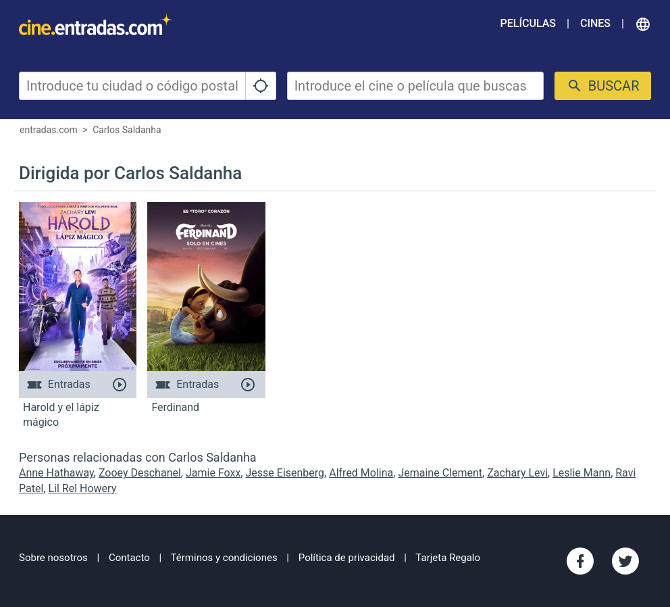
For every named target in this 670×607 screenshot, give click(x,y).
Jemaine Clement (440, 472)
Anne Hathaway (56, 472)
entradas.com (49, 129)
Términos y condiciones (224, 558)
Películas (528, 23)
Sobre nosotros (53, 558)
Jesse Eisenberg (285, 472)
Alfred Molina (361, 472)
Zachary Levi (517, 472)
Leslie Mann (581, 472)
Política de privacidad (347, 558)
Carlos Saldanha (127, 129)
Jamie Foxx (213, 472)
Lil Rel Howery (82, 488)
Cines (595, 23)
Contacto (129, 558)
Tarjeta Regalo (447, 558)
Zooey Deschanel (140, 472)
